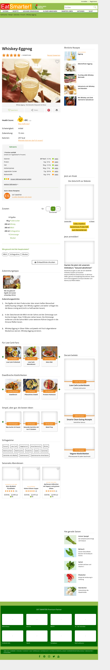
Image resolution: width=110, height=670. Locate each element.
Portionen (53, 212)
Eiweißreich (13, 395)
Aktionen (80, 11)
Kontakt (25, 651)
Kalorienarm (24, 455)
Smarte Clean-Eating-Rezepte (79, 419)
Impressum (36, 651)
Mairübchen (82, 588)
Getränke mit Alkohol (10, 455)
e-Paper (92, 221)
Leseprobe (67, 221)
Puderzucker (15, 221)
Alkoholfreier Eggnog (85, 64)
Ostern (5, 11)
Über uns (6, 651)
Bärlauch (81, 549)
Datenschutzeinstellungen (58, 651)
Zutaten (5, 208)
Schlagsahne (15, 231)
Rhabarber (82, 575)
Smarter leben (67, 11)
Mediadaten (88, 651)
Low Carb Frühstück (13, 362)
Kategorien (7, 652)
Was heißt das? (24, 124)
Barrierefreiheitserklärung (75, 651)
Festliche (29, 451)
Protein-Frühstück (49, 395)
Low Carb (14, 446)
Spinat (80, 562)
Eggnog (80, 54)
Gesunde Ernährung (31, 11)
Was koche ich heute (13, 427)
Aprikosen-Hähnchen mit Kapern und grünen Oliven (51, 486)
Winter (46, 446)
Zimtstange (14, 234)
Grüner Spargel (83, 536)
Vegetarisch (24, 446)
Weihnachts (19, 451)
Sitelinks (19, 651)
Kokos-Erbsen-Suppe (31, 488)
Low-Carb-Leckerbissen (79, 385)
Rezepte (16, 11)
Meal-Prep (49, 427)
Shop (91, 11)
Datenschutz (44, 651)
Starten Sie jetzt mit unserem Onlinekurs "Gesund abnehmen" (79, 255)
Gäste (37, 451)
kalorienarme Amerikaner (40, 455)
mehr (56, 159)
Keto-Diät (49, 362)
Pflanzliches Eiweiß (31, 395)
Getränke (44, 451)
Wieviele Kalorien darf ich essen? (30, 140)
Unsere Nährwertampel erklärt (21, 179)
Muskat (13, 238)
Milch (12, 227)
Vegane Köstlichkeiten (79, 453)
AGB (31, 651)
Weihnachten (7, 451)
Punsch (5, 446)
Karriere (12, 651)
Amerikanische (36, 446)
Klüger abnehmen (50, 11)
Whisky (12, 224)
